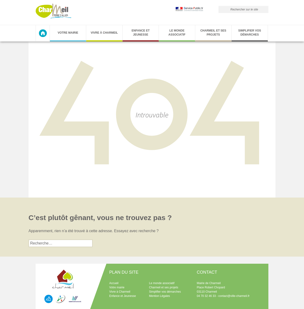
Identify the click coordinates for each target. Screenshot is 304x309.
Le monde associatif (176, 32)
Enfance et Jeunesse (141, 32)
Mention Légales (159, 296)
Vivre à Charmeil (104, 32)
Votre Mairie (68, 32)
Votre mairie (116, 287)
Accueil (114, 283)
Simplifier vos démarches (249, 32)
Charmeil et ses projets (213, 32)
